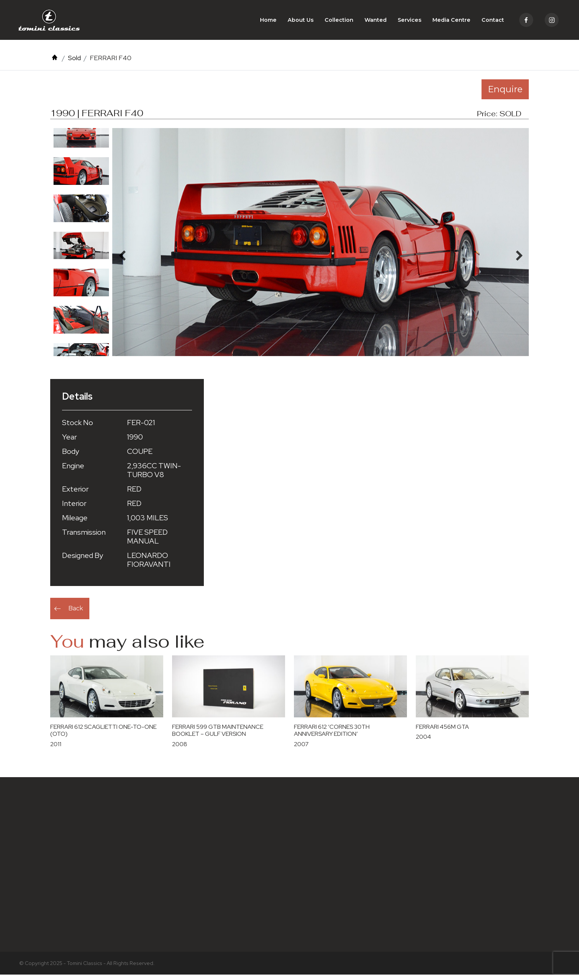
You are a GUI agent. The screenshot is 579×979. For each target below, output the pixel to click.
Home (268, 22)
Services (409, 22)
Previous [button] (82, 140)
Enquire (505, 93)
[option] (81, 175)
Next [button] (82, 356)
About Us (301, 22)
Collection (339, 22)
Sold (74, 62)
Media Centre (451, 22)
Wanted (375, 22)
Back (75, 612)
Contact (493, 22)
